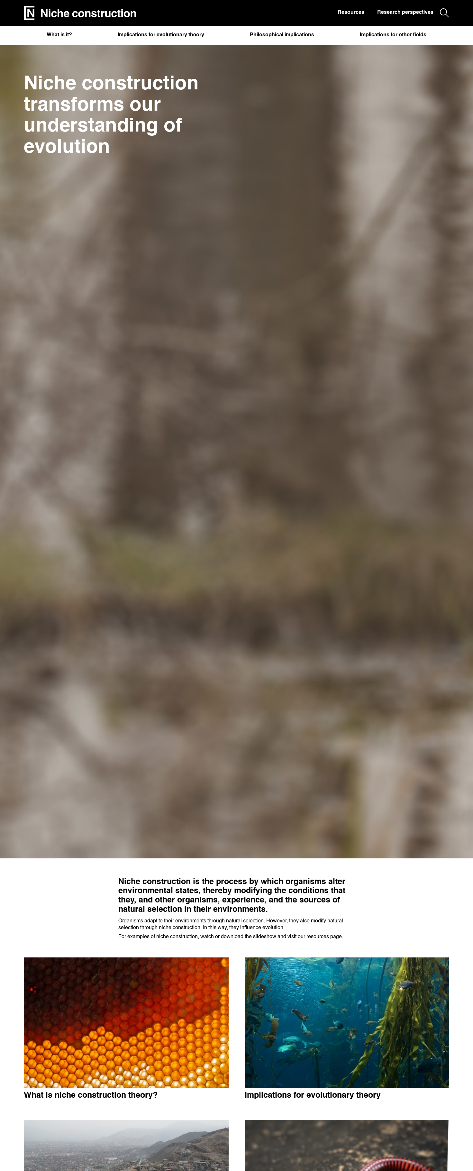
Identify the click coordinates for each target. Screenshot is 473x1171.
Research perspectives (405, 12)
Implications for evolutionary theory (161, 35)
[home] (80, 13)
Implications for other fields (393, 35)
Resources (351, 12)
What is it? (59, 35)
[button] (59, 37)
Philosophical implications (282, 35)
